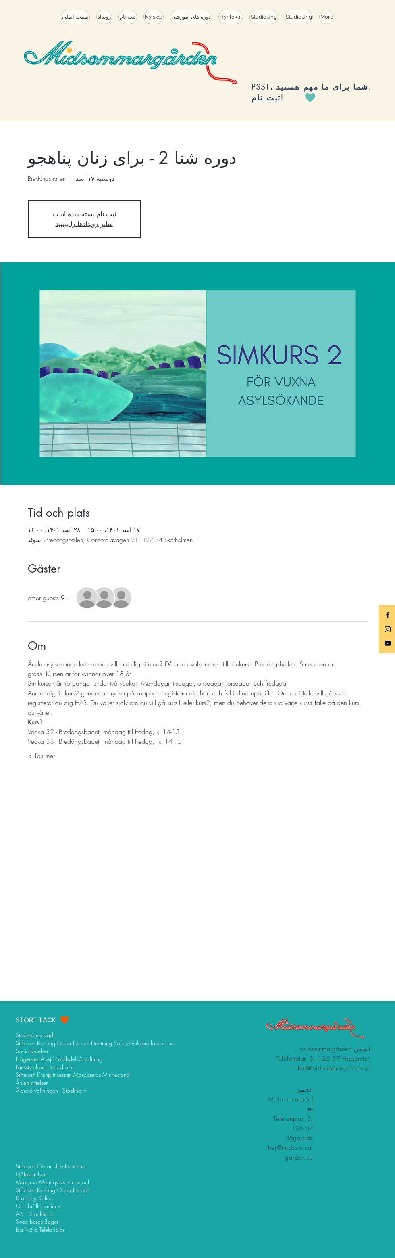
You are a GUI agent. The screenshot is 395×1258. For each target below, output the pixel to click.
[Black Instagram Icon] (388, 629)
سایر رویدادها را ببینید (84, 224)
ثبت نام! (268, 97)
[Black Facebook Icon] (388, 615)
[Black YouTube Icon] (388, 643)
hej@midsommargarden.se (334, 1068)
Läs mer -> (41, 755)
